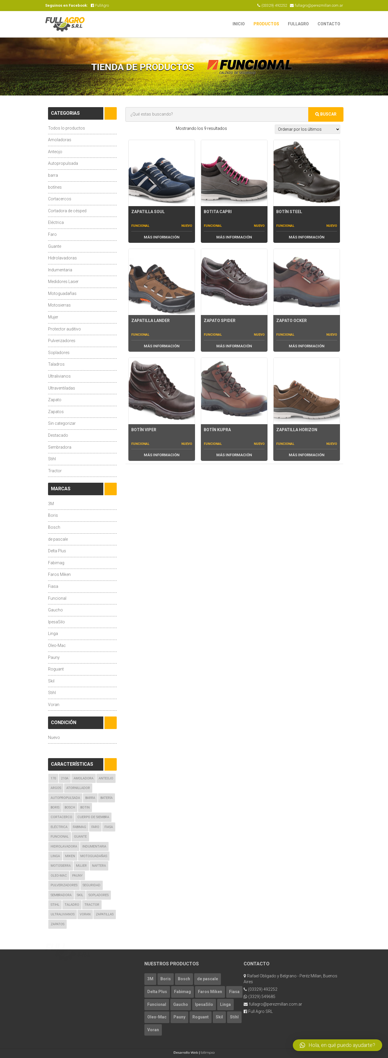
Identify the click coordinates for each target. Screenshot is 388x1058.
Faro (52, 234)
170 (53, 778)
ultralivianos (63, 914)
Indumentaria (60, 270)
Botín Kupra (217, 429)
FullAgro (100, 5)
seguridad (91, 885)
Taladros (56, 364)
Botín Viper (143, 429)
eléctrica (59, 827)
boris (55, 807)
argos (56, 788)
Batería (106, 798)
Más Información (162, 237)
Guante (54, 246)
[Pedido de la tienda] (307, 129)
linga (55, 856)
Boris (53, 515)
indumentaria (94, 846)
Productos (266, 24)
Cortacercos (59, 199)
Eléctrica (56, 222)
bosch (70, 807)
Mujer (53, 317)
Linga (53, 633)
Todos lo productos (66, 128)
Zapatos (56, 411)
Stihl (52, 459)
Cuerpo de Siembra (93, 817)
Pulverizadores (61, 340)
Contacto (329, 24)
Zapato (54, 399)
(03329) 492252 (272, 5)
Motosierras (59, 305)
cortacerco (61, 817)
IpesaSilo (56, 622)
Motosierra (61, 866)
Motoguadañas (62, 293)
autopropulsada (65, 798)
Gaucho (55, 610)
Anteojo (55, 151)
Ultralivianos (59, 376)
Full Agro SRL (258, 1011)
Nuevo (54, 737)
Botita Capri (218, 211)
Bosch (54, 527)
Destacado (58, 435)
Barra (90, 798)
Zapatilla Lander (150, 320)
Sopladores (59, 352)
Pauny (54, 657)
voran (85, 914)
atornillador (78, 788)
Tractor (55, 470)
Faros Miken (59, 574)
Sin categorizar (62, 423)
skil (80, 895)
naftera (99, 866)
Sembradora (59, 447)
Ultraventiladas (61, 388)
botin (85, 807)
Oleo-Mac (57, 645)
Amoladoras (59, 139)
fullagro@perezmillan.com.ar (316, 5)
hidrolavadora (64, 846)
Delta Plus (57, 551)
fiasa (108, 827)
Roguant (56, 669)
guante (80, 836)
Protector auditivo (64, 329)
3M (51, 503)
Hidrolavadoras (62, 258)
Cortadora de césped (67, 210)
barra (53, 175)
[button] (337, 1045)
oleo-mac (59, 875)
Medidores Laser (63, 281)
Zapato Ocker (291, 320)
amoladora (83, 778)
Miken (70, 856)
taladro (72, 905)
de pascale (58, 539)
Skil (51, 681)
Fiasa (53, 586)
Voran (53, 704)
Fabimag (56, 562)
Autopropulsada (63, 163)
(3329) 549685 (259, 996)
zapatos (57, 924)
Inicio (239, 24)
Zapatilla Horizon (296, 429)
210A (64, 778)
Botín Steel (289, 211)
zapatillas (105, 914)
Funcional (57, 598)
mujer (81, 866)
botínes (55, 187)
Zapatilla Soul (148, 211)
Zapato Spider (219, 320)
